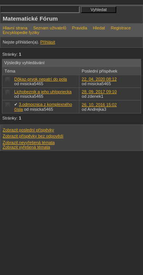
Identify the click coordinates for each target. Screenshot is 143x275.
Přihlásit (47, 42)
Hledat (99, 28)
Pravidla (79, 28)
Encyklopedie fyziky (21, 32)
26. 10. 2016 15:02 (99, 104)
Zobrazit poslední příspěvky (28, 130)
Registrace (121, 28)
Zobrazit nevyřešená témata (29, 142)
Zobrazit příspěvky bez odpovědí (33, 136)
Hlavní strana (15, 28)
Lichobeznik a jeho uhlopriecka (42, 91)
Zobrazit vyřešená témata (26, 147)
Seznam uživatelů (49, 28)
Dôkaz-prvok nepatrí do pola (40, 79)
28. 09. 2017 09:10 (99, 91)
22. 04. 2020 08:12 (99, 79)
